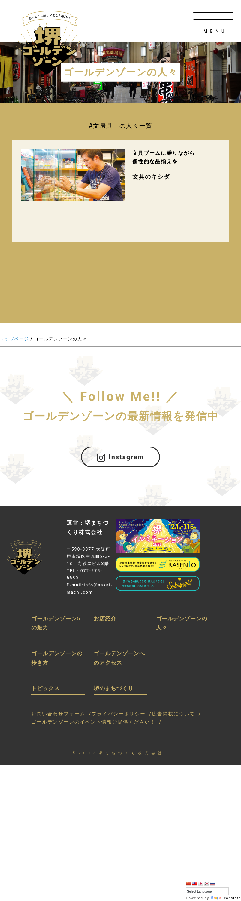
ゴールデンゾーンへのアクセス (119, 660)
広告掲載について (173, 715)
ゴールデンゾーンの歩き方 (57, 660)
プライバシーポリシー (119, 715)
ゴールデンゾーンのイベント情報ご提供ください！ (93, 724)
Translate (226, 898)
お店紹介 (105, 620)
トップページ (14, 339)
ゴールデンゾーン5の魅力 (55, 625)
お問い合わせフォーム (58, 715)
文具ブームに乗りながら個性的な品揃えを (165, 158)
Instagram (120, 458)
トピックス (45, 690)
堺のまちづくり (114, 690)
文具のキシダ (152, 178)
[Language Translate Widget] (207, 891)
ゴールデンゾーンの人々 (181, 625)
